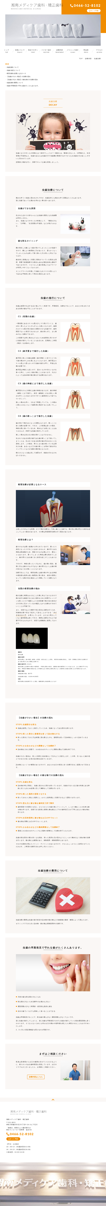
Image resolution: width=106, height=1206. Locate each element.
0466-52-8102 (85, 5)
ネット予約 (93, 11)
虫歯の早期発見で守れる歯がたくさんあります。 (23, 86)
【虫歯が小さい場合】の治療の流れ (19, 76)
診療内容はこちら (36, 1077)
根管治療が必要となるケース (16, 73)
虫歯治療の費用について (15, 82)
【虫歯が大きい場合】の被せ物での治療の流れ (22, 79)
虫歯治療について (13, 67)
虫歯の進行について (13, 70)
